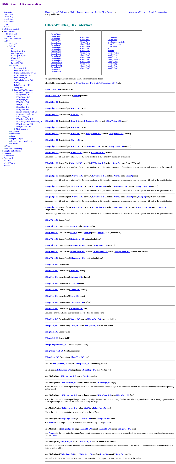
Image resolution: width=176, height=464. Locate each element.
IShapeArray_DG (23, 117)
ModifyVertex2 (114, 57)
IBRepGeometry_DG (24, 124)
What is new (9, 22)
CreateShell (112, 37)
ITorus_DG (74, 296)
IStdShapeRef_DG (18, 56)
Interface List (11, 34)
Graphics (7, 153)
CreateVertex (56, 34)
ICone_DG (74, 283)
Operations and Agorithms (21, 141)
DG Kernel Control (11, 29)
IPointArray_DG (77, 239)
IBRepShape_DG (23, 95)
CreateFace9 (85, 68)
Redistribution (9, 161)
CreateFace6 (85, 62)
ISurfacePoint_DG (21, 78)
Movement (15, 134)
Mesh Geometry (22, 129)
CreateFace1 (85, 51)
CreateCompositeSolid (116, 42)
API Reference (9, 31)
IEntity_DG (15, 48)
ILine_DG (75, 115)
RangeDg (116, 163)
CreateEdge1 (56, 41)
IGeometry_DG (20, 68)
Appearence (15, 131)
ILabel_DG (18, 83)
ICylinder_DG (76, 277)
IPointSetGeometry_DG (23, 70)
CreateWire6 (85, 46)
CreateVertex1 (56, 36)
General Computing (14, 148)
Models (7, 26)
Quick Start (8, 14)
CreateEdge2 (56, 43)
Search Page (8, 17)
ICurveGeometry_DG (22, 75)
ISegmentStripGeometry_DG (25, 73)
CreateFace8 (85, 66)
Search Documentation (158, 12)
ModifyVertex (113, 53)
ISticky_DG (18, 87)
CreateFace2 (85, 53)
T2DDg (87, 408)
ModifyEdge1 (113, 64)
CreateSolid (112, 40)
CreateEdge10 (56, 60)
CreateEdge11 (56, 63)
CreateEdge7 (56, 54)
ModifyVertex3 (114, 59)
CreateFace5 (85, 59)
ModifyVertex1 (114, 55)
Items (13, 136)
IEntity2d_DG (16, 61)
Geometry (15, 65)
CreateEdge (55, 39)
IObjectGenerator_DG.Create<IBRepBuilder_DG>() (96, 83)
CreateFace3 (85, 55)
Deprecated (8, 158)
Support (7, 165)
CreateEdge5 (56, 50)
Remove (111, 51)
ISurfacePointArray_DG (23, 80)
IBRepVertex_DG (23, 97)
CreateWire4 (85, 42)
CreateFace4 (85, 57)
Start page (8, 12)
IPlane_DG (74, 271)
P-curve (52, 422)
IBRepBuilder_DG (23, 126)
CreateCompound (114, 44)
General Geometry (13, 39)
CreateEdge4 (56, 47)
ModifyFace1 (113, 68)
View (8, 146)
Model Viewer (9, 163)
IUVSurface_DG (98, 153)
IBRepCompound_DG (25, 114)
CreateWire (55, 69)
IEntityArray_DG (18, 51)
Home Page (49, 12)
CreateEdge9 (56, 58)
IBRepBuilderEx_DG (24, 119)
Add (109, 48)
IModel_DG (13, 44)
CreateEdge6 (56, 52)
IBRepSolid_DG (22, 109)
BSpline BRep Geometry (23, 90)
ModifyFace (112, 66)
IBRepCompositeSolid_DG (27, 112)
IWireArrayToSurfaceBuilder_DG (29, 122)
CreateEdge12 (56, 65)
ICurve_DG (75, 108)
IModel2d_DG (17, 63)
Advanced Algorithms (24, 92)
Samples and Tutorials (12, 151)
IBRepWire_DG (22, 102)
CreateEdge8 (56, 56)
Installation (8, 19)
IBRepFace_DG (22, 104)
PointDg (76, 96)
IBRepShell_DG (22, 107)
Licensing (7, 24)
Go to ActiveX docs (137, 12)
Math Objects (9, 156)
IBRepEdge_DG (22, 100)
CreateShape (112, 46)
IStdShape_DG (17, 53)
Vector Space (11, 36)
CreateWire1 (56, 71)
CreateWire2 (85, 37)
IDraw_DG (15, 58)
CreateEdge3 (56, 45)
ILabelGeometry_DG (22, 85)
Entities (12, 46)
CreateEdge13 (56, 67)
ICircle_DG (75, 127)
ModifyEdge (112, 62)
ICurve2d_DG (76, 153)
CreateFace (84, 48)
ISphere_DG (75, 290)
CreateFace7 (85, 64)
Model (8, 41)
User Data (15, 143)
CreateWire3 (85, 40)
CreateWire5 (85, 44)
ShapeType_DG (77, 357)
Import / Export (17, 139)
